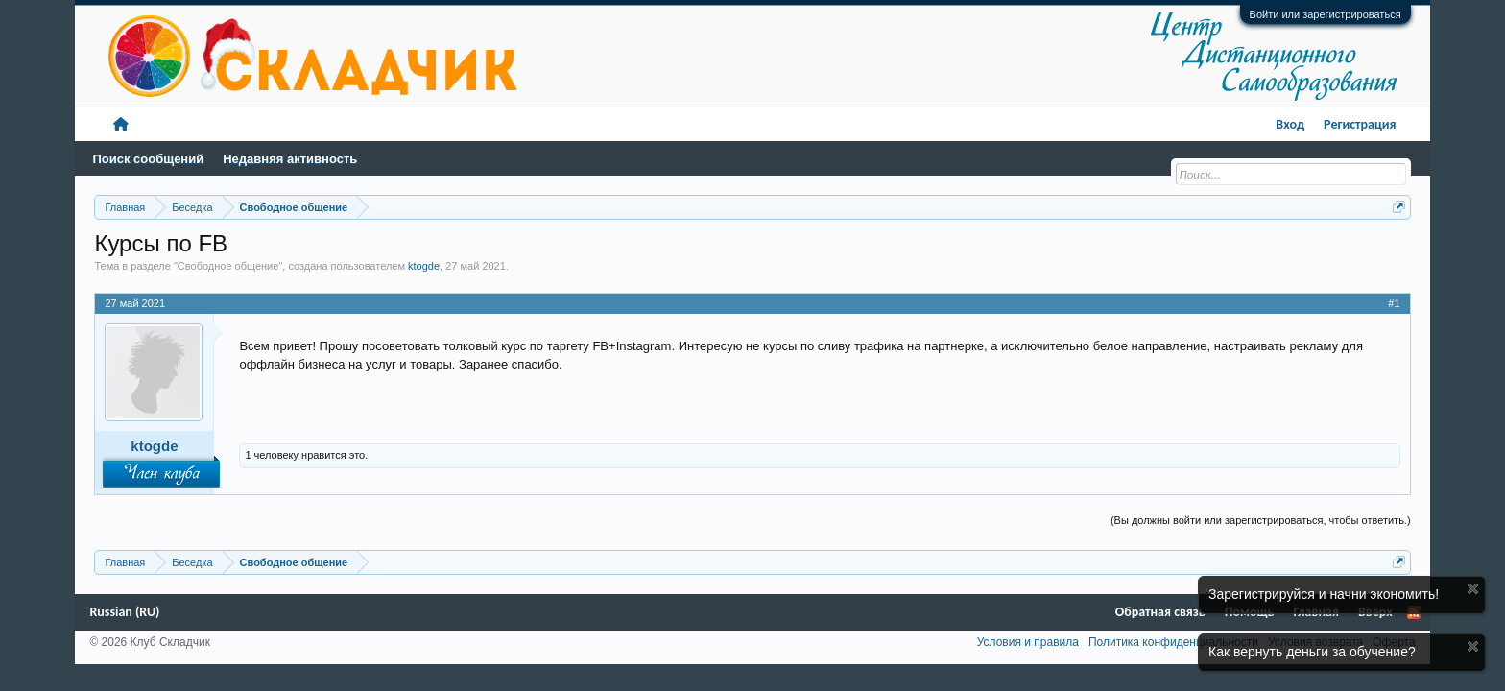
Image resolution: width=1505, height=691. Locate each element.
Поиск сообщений (147, 159)
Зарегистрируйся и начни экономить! (1323, 594)
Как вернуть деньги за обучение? (1312, 651)
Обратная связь (1160, 612)
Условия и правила (1028, 642)
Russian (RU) (124, 612)
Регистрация (1360, 124)
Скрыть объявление (1473, 589)
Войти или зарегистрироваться (1325, 14)
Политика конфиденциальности (1173, 642)
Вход (1290, 124)
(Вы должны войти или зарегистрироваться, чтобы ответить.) (1261, 520)
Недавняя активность (290, 159)
